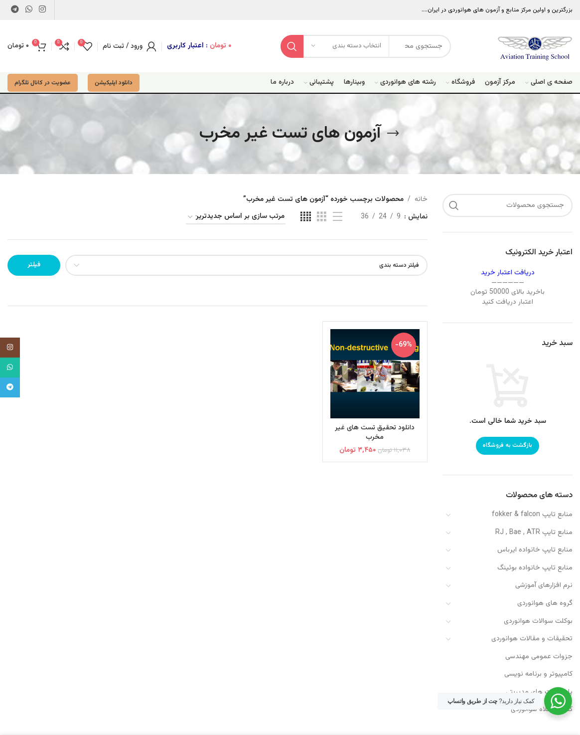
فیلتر (33, 265)
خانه (421, 199)
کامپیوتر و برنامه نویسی (538, 674)
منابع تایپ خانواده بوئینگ (535, 567)
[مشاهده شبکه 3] (321, 217)
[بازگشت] (393, 134)
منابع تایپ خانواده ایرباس (535, 550)
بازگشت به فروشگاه (507, 445)
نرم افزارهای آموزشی (544, 585)
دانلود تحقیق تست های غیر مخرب (375, 432)
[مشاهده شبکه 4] (305, 217)
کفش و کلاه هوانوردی (542, 709)
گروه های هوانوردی (545, 603)
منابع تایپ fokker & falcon (532, 514)
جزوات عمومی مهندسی (539, 656)
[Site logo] (535, 46)
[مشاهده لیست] (337, 217)
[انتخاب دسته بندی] (346, 46)
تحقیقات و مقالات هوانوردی (532, 638)
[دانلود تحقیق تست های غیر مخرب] (375, 374)
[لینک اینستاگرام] (42, 9)
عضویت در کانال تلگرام (42, 82)
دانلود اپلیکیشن (114, 82)
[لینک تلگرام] (14, 9)
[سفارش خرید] (236, 217)
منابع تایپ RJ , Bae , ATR (534, 532)
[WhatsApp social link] (28, 9)
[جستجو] (507, 205)
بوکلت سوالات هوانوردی (538, 621)
